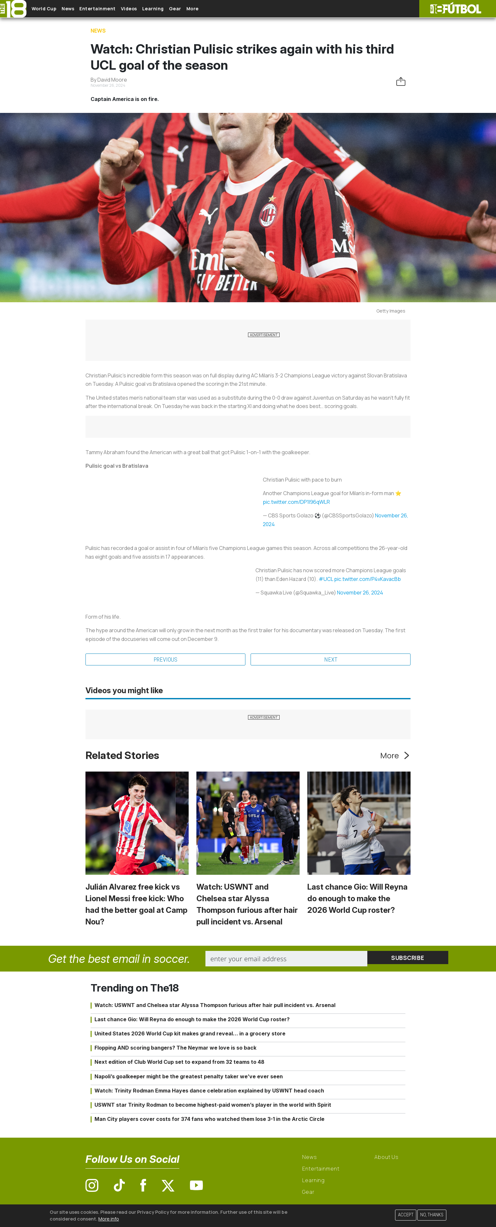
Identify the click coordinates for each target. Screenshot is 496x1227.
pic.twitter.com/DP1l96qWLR (296, 501)
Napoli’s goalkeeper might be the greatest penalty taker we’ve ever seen (188, 1077)
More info (108, 1219)
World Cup (49, 9)
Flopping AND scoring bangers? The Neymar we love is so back (175, 1048)
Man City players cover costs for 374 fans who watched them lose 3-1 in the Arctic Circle (209, 1120)
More (229, 9)
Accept (405, 1215)
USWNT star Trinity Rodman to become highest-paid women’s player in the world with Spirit (212, 1105)
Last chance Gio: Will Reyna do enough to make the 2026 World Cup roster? (357, 899)
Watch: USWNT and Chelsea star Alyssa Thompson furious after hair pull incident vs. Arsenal (214, 1006)
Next (330, 660)
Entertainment (113, 9)
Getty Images (390, 311)
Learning (179, 9)
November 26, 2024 (360, 592)
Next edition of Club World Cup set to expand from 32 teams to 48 (179, 1063)
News (78, 9)
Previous (165, 660)
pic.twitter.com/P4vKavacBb (367, 579)
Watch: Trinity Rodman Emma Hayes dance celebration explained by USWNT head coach (209, 1091)
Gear (206, 9)
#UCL (326, 579)
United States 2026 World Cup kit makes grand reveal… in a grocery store (189, 1034)
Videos (150, 9)
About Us (386, 1158)
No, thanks (431, 1215)
